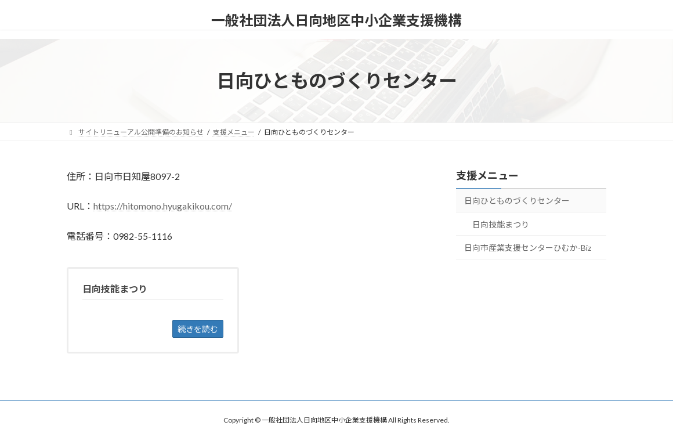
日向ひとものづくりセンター (517, 200)
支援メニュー (487, 175)
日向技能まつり (500, 224)
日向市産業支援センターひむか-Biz (527, 248)
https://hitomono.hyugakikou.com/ (162, 205)
